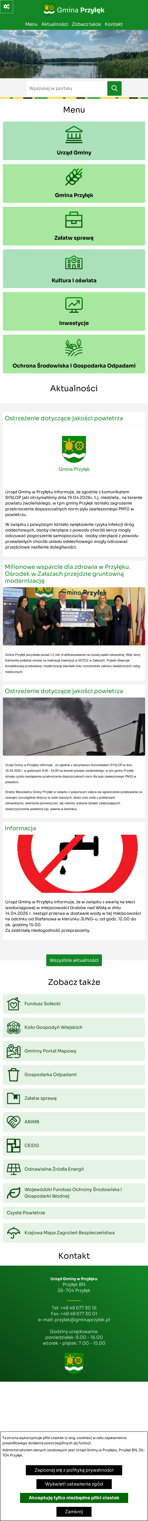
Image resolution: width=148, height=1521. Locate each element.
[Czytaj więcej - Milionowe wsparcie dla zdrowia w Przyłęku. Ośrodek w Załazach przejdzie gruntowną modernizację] (74, 621)
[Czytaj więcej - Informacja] (74, 881)
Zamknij (74, 1512)
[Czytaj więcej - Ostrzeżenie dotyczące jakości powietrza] (74, 484)
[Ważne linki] (6, 6)
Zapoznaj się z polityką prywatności (74, 1470)
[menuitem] (74, 140)
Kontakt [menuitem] (114, 24)
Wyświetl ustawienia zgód (74, 1484)
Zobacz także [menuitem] (86, 24)
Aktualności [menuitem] (54, 24)
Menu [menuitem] (31, 24)
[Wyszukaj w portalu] (66, 88)
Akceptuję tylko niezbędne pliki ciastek (74, 1498)
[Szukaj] (114, 88)
